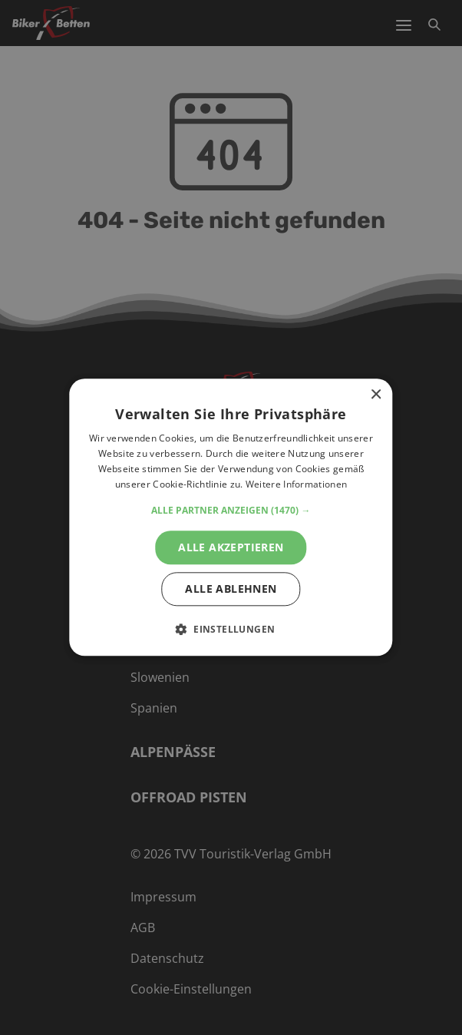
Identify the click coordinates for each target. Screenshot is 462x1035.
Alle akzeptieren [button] (230, 547)
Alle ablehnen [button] (230, 589)
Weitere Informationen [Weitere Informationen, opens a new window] (296, 484)
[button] (230, 511)
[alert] (231, 517)
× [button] (375, 395)
